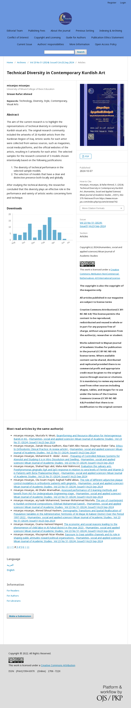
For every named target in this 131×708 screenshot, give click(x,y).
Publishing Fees (36, 30)
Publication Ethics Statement (107, 37)
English (10, 570)
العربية (10, 565)
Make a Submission (20, 616)
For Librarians (14, 600)
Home (10, 62)
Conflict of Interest (18, 37)
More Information (79, 44)
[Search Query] (59, 52)
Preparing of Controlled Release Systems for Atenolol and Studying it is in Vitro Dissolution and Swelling (67, 457)
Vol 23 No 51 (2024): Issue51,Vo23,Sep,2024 (52, 62)
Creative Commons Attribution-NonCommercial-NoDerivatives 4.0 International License (100, 274)
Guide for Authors (76, 37)
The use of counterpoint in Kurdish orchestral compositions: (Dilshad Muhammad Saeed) (68, 502)
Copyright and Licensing (47, 37)
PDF (87, 156)
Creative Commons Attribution (58, 665)
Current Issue (24, 44)
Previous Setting (85, 30)
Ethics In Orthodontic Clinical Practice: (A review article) (68, 447)
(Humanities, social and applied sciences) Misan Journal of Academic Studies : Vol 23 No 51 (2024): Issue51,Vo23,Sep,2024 (68, 451)
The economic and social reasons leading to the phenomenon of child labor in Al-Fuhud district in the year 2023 (65, 526)
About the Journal (60, 30)
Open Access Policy (106, 44)
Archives (21, 62)
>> (28, 547)
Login (123, 2)
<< (8, 547)
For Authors (13, 595)
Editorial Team (15, 30)
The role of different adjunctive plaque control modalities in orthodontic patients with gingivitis (68, 481)
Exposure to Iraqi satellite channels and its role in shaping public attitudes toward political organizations (67, 536)
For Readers (13, 590)
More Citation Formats (93, 208)
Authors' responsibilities (51, 44)
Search (80, 52)
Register (112, 2)
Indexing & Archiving (110, 30)
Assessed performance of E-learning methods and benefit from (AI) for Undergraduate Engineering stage (65, 491)
